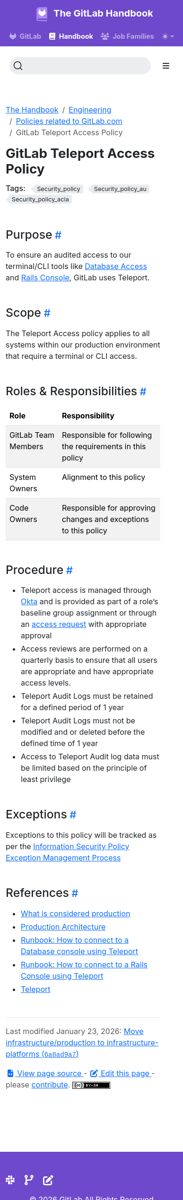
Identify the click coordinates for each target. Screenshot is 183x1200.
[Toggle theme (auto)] (168, 36)
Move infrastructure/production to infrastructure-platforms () (82, 1042)
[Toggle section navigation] (166, 65)
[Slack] (10, 1180)
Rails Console (45, 277)
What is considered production (75, 913)
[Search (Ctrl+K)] (80, 65)
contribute (49, 1084)
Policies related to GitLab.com (69, 121)
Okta (29, 601)
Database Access (116, 266)
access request (59, 624)
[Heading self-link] (56, 234)
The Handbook (32, 109)
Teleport (36, 989)
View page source (45, 1073)
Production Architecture (63, 926)
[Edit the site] (48, 1180)
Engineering (90, 109)
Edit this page (120, 1073)
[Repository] (29, 1180)
